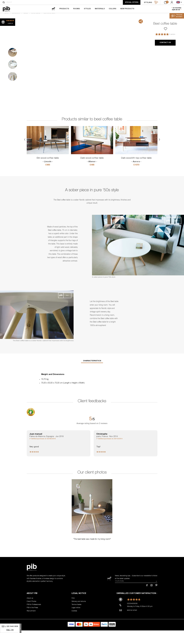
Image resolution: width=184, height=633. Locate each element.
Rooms (76, 9)
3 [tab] (12, 79)
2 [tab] (12, 67)
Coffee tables (35, 16)
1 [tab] (12, 55)
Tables (25, 16)
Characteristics (92, 364)
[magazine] (53, 9)
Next (143, 67)
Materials (100, 9)
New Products (127, 9)
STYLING (151, 2)
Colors (112, 9)
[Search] (4, 2)
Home (6, 16)
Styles (87, 9)
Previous (3, 67)
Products (64, 9)
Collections (16, 16)
